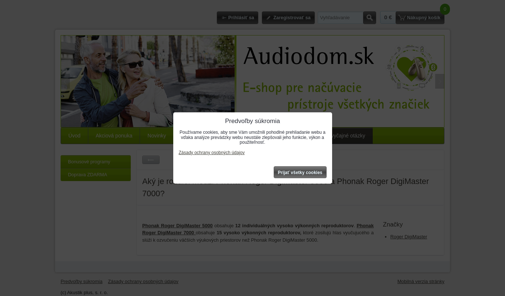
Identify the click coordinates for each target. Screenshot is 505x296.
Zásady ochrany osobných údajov (212, 152)
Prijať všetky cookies (300, 172)
